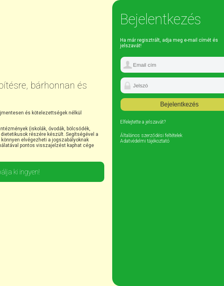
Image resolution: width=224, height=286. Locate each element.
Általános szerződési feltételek (151, 135)
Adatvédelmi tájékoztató (144, 141)
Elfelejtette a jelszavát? (143, 122)
